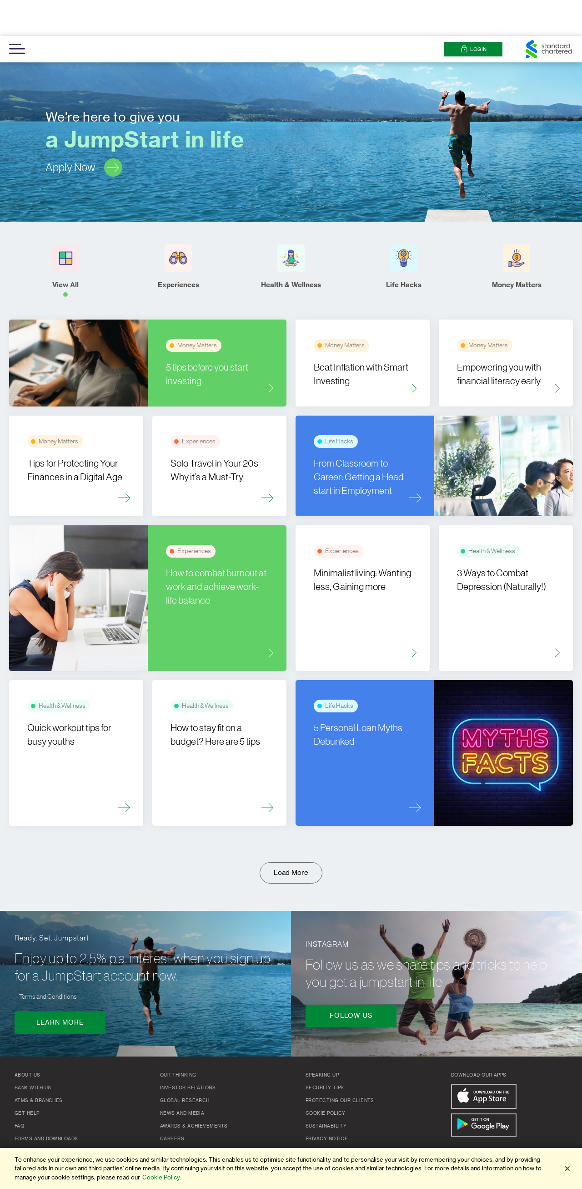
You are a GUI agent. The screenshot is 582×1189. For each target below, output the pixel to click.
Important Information (47, 1128)
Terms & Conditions (333, 1115)
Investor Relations (188, 1052)
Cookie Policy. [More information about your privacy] (161, 1177)
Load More (291, 836)
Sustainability (326, 1090)
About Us (27, 1039)
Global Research (185, 1064)
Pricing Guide (33, 1115)
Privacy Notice (327, 1103)
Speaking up (322, 1039)
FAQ (19, 1090)
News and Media (182, 1077)
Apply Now (83, 131)
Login (474, 13)
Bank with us (33, 1052)
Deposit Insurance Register (55, 1141)
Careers (172, 1103)
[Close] (567, 1169)
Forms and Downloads (46, 1103)
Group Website (181, 1115)
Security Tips (325, 1052)
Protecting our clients (340, 1064)
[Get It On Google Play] (484, 1089)
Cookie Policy (326, 1077)
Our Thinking (178, 1039)
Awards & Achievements (193, 1090)
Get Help (27, 1077)
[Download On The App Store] (484, 1060)
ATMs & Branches (39, 1064)
